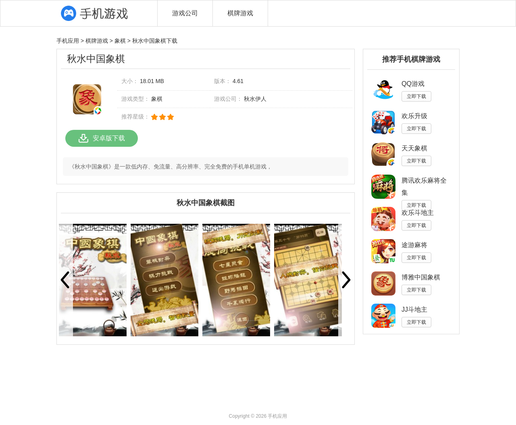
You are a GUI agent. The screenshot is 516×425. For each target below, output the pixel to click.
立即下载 (416, 96)
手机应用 (67, 41)
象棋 (120, 41)
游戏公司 (185, 13)
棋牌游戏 (240, 13)
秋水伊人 (255, 99)
